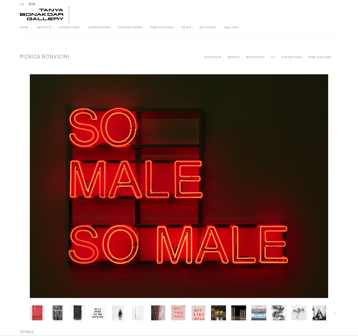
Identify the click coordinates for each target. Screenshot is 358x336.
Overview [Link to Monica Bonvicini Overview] (213, 57)
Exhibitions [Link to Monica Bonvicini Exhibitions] (291, 57)
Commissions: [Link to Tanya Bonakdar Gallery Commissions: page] (100, 27)
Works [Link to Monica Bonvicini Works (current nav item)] (234, 57)
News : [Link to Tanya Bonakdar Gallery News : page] (188, 27)
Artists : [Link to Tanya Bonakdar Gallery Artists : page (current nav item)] (45, 27)
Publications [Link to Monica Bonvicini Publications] (320, 57)
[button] (37, 312)
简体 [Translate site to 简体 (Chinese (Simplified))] (32, 4)
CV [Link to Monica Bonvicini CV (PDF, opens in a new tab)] (273, 57)
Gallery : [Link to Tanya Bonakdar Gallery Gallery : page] (232, 27)
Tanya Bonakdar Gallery (45, 15)
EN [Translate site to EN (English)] (22, 4)
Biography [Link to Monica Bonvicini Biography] (255, 57)
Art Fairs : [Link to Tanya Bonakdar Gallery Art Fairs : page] (208, 27)
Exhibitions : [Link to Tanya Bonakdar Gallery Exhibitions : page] (70, 27)
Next (334, 314)
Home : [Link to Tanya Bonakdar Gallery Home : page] (26, 27)
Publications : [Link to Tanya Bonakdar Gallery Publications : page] (163, 27)
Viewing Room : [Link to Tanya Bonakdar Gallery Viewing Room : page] (131, 27)
